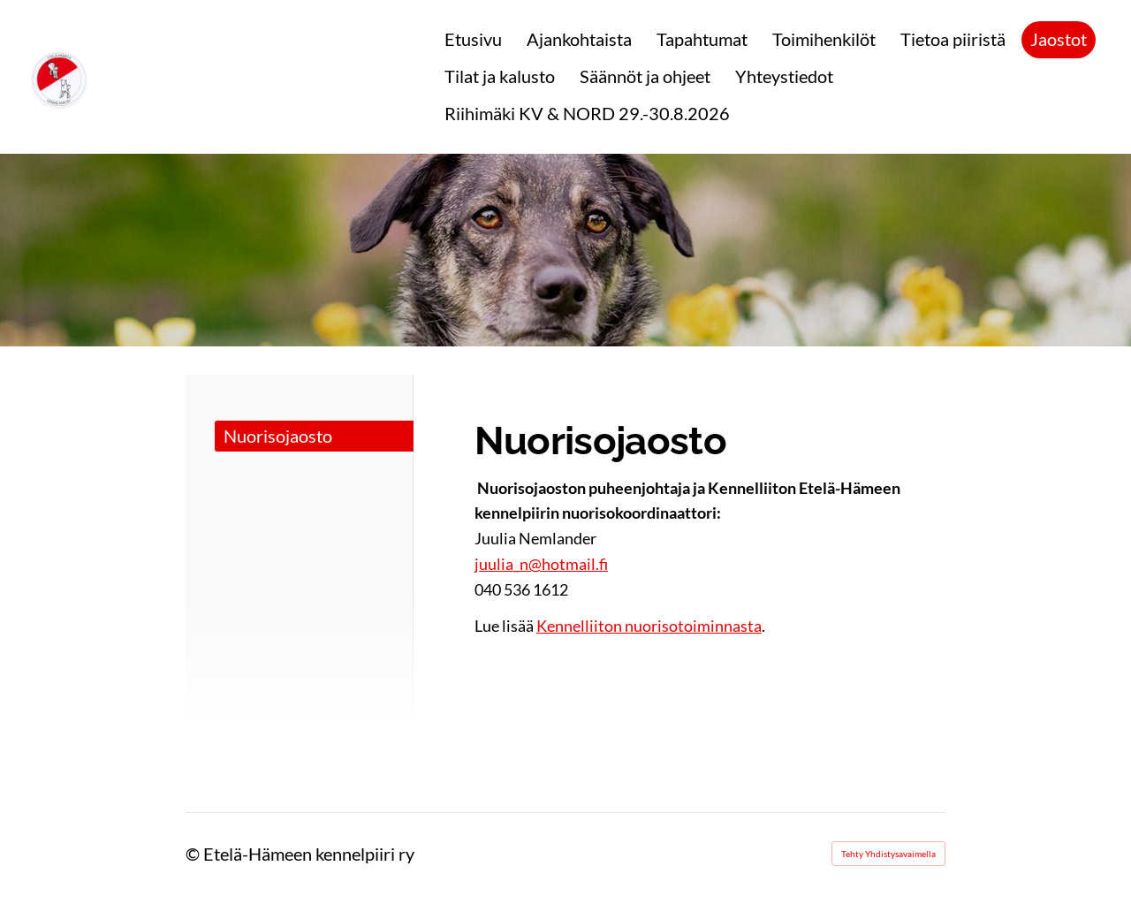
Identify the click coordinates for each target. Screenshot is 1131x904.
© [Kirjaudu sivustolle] (194, 853)
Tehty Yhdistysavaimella (888, 853)
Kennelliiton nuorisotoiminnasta (649, 625)
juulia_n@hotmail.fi (541, 564)
